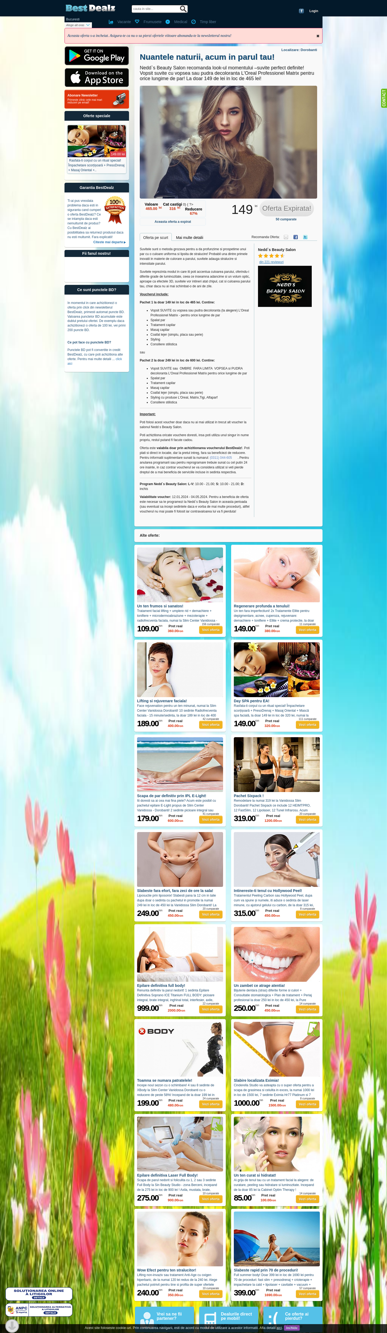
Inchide (318, 36)
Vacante (124, 22)
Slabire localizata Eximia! (256, 1080)
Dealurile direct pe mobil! (236, 1316)
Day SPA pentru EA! (251, 701)
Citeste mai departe (108, 242)
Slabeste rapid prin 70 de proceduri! (266, 1270)
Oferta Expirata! (286, 208)
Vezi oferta (211, 630)
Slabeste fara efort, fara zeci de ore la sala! (175, 890)
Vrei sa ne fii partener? (169, 1316)
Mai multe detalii (189, 237)
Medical (180, 22)
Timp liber (208, 22)
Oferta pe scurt (155, 237)
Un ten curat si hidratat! (255, 1175)
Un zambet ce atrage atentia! (259, 985)
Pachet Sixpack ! (249, 796)
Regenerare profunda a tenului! (262, 606)
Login (313, 11)
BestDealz (90, 8)
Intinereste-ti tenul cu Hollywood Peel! (268, 890)
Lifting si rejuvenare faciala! (162, 701)
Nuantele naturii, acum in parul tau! (207, 56)
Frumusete (153, 22)
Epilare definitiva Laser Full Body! (167, 1175)
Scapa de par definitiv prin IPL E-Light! (171, 796)
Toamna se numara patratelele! (164, 1080)
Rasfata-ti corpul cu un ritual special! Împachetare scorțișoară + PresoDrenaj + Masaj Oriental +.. (96, 165)
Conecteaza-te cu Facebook (301, 11)
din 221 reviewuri (271, 262)
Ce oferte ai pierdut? (297, 1316)
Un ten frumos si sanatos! (160, 606)
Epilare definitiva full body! (161, 985)
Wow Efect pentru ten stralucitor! (166, 1270)
